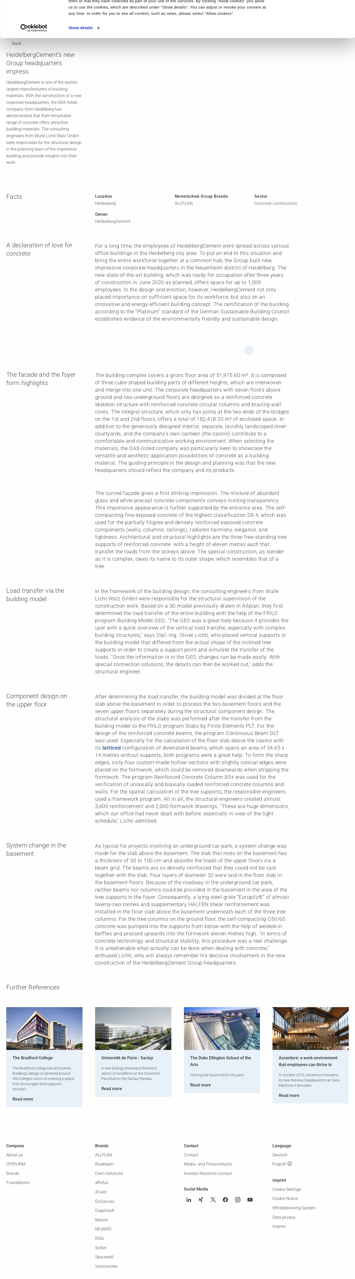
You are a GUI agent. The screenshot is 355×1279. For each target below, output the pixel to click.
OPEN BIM (15, 1164)
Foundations (18, 1182)
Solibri (101, 1247)
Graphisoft (104, 1210)
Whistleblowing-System (294, 1207)
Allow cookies (311, 12)
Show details (80, 64)
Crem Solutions (109, 1173)
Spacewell (104, 1256)
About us (14, 1154)
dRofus (101, 1182)
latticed (111, 748)
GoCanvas (104, 1201)
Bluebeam (104, 1164)
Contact (191, 1154)
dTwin (101, 1192)
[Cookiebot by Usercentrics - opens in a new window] (34, 65)
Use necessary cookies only (311, 27)
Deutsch (279, 1154)
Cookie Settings (286, 1189)
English (279, 1164)
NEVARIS (103, 1229)
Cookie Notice (285, 1198)
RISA (99, 1238)
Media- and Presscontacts (208, 1164)
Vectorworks (106, 1266)
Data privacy (283, 1217)
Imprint (279, 1226)
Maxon (101, 1219)
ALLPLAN (103, 1154)
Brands (12, 1173)
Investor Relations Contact (208, 1173)
